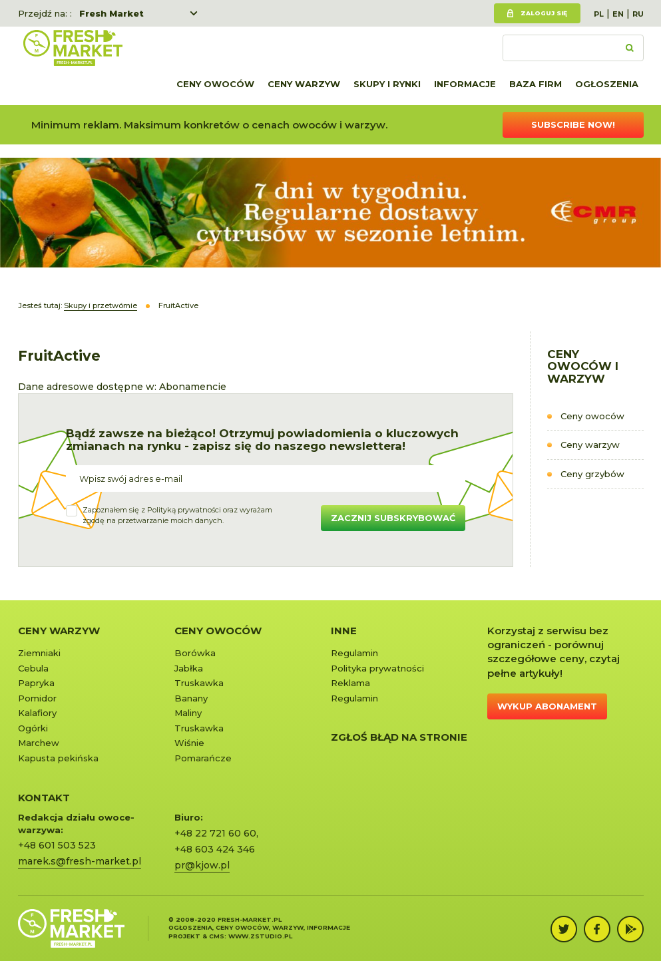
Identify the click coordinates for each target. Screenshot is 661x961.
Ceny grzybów (592, 474)
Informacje (465, 84)
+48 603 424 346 (214, 849)
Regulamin (354, 653)
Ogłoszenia (606, 84)
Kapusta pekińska (58, 758)
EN (618, 14)
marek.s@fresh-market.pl (79, 861)
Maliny (188, 712)
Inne (344, 630)
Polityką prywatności (184, 509)
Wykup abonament (547, 706)
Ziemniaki (39, 653)
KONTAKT (44, 797)
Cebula (33, 668)
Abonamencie (192, 387)
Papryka (36, 682)
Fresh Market (111, 13)
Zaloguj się (544, 13)
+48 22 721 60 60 (215, 833)
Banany (191, 698)
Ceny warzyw (304, 84)
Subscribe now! (573, 124)
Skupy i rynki (387, 84)
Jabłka (188, 668)
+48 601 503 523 (57, 845)
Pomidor (37, 698)
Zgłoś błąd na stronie (399, 737)
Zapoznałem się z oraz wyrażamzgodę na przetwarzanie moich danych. (177, 515)
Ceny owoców (215, 84)
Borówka (195, 653)
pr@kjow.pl (202, 865)
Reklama (350, 682)
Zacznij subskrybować (393, 517)
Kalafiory (37, 712)
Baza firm (535, 84)
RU (638, 14)
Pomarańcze (203, 758)
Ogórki (33, 728)
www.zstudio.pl (260, 936)
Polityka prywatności (377, 668)
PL (599, 14)
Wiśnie (189, 742)
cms (216, 936)
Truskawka (199, 682)
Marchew (38, 742)
